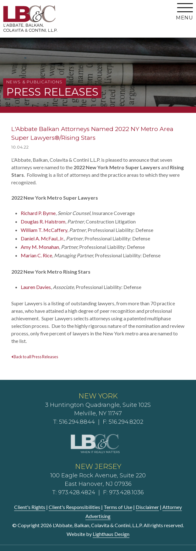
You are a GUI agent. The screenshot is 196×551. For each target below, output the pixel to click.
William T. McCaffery (44, 230)
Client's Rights (29, 507)
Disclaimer (147, 507)
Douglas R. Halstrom (43, 221)
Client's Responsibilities (74, 507)
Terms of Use (118, 507)
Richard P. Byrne (38, 213)
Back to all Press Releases (34, 356)
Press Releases (52, 92)
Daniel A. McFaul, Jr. (42, 238)
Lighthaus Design (111, 534)
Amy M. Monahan (40, 247)
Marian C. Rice (36, 255)
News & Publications (34, 81)
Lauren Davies (36, 287)
